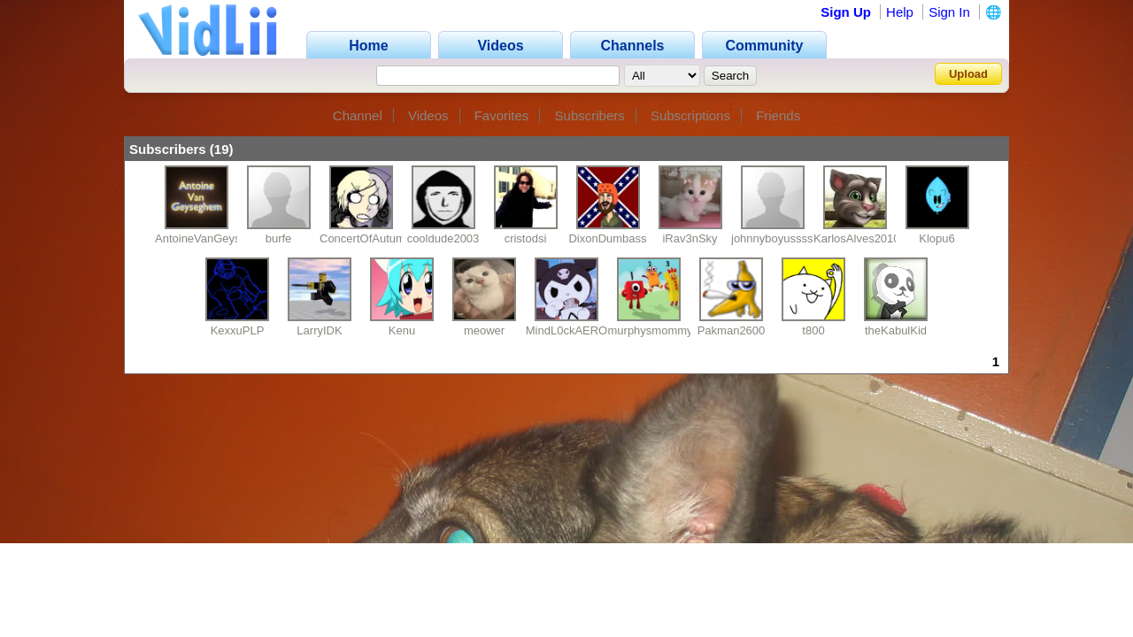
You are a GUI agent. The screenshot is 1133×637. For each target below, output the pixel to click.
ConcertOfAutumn (366, 238)
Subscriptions (690, 115)
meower (484, 330)
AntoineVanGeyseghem (215, 238)
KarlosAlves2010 (856, 238)
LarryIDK (319, 330)
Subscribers (590, 115)
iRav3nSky (689, 238)
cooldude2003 (443, 238)
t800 (813, 330)
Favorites (501, 115)
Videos (428, 115)
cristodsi (526, 238)
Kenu (402, 330)
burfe (279, 238)
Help (899, 11)
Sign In (949, 11)
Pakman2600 (732, 330)
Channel (357, 115)
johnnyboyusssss (775, 238)
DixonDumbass (607, 238)
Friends (778, 115)
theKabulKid (896, 330)
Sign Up (846, 11)
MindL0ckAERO (566, 330)
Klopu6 (936, 238)
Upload (968, 74)
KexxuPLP (238, 330)
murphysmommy (650, 330)
